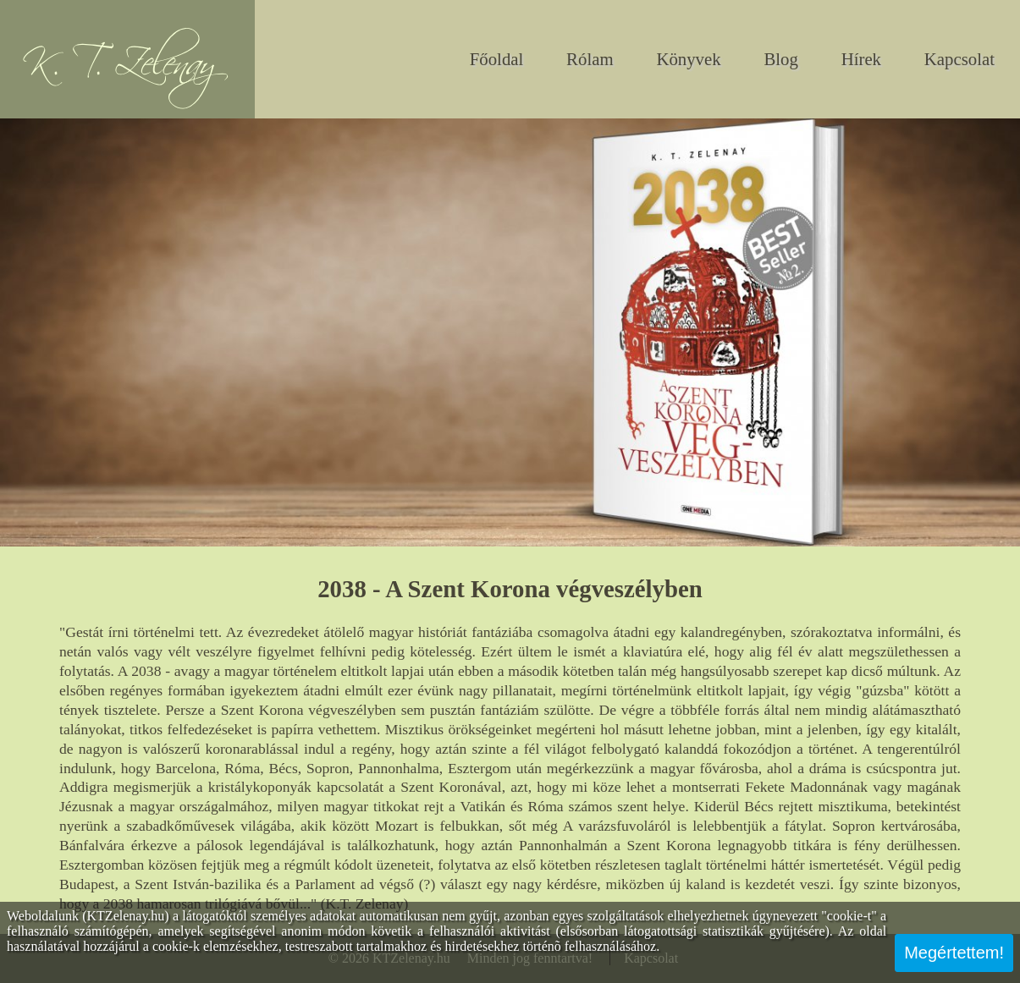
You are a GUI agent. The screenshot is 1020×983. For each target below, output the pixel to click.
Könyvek (688, 59)
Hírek (861, 59)
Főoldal (497, 59)
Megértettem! (954, 952)
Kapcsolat (959, 59)
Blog (780, 59)
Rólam (589, 59)
